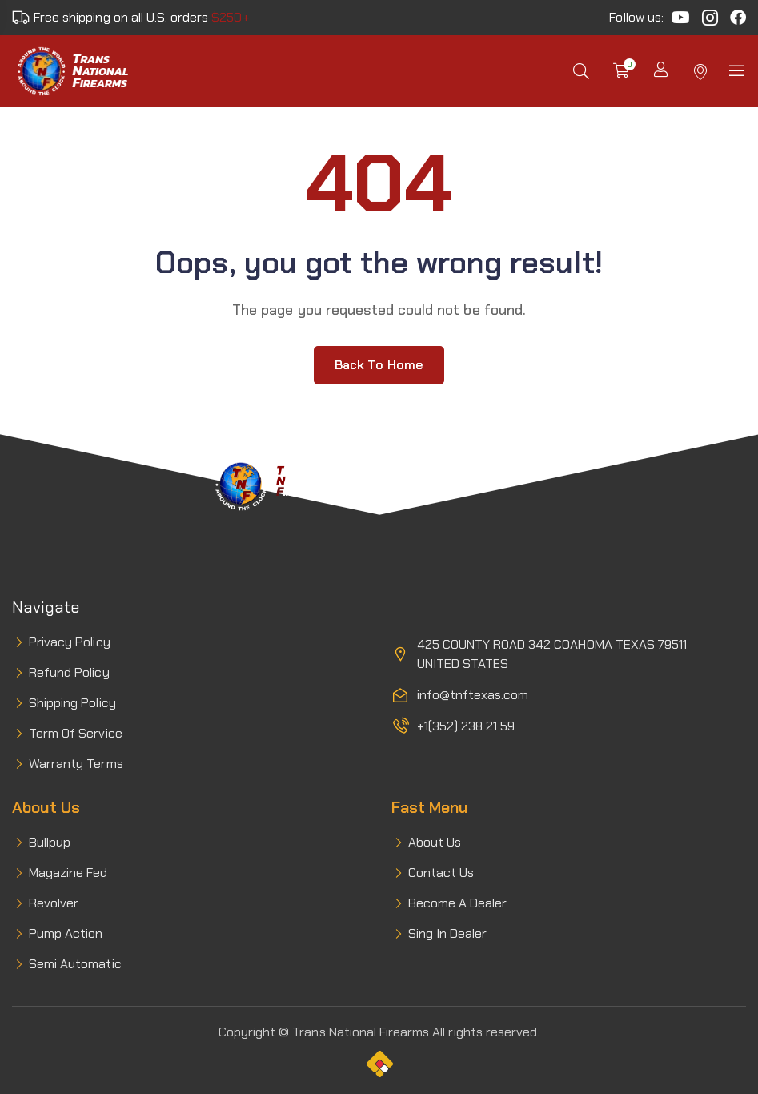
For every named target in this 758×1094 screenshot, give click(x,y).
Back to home (379, 364)
